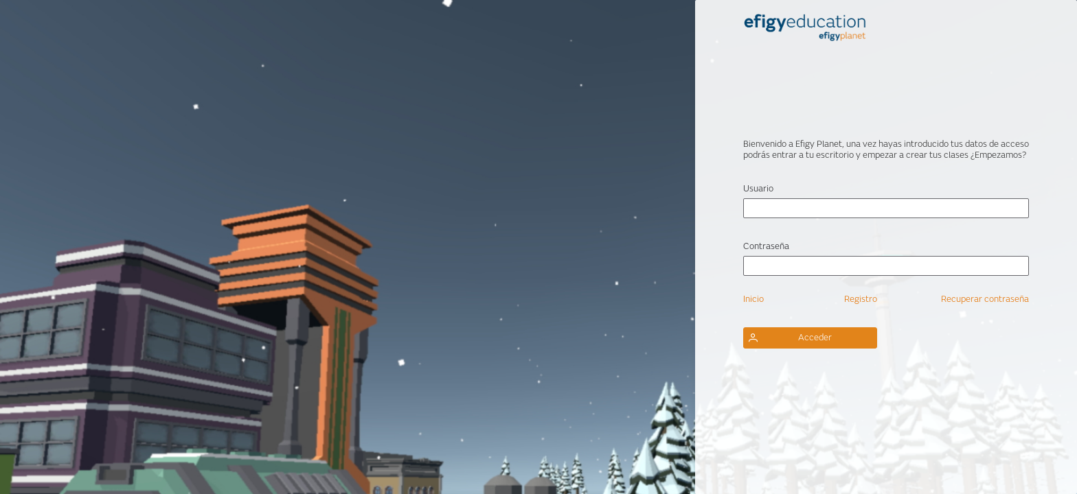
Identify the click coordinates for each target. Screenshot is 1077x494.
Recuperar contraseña (985, 299)
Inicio (753, 299)
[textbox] (886, 208)
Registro (860, 299)
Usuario (758, 188)
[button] (810, 338)
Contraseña (766, 246)
